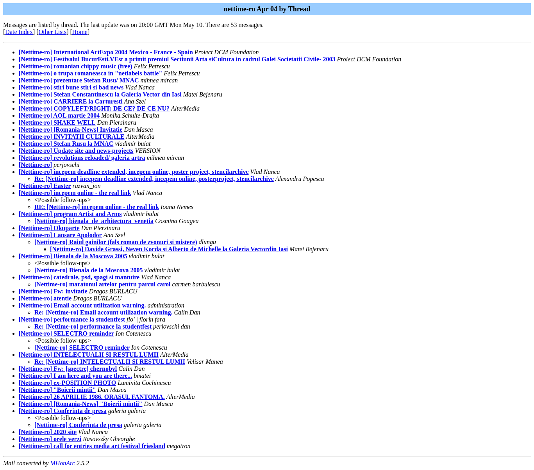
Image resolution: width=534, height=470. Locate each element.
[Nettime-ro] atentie (45, 298)
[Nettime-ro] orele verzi (50, 439)
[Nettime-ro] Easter (45, 185)
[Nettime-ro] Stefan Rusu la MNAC (66, 143)
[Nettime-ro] (35, 164)
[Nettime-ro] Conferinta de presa (63, 410)
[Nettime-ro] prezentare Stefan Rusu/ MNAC (79, 80)
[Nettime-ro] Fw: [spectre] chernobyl (68, 368)
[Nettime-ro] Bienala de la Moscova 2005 (73, 256)
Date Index (19, 32)
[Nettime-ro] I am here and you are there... (75, 375)
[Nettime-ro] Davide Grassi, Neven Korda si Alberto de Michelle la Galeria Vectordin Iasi (169, 249)
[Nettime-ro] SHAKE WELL (57, 122)
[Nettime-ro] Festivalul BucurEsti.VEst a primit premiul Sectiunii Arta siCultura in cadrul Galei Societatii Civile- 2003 (177, 59)
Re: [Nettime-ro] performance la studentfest (93, 326)
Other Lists (53, 32)
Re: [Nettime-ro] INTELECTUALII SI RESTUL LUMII (109, 361)
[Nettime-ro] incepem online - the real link (75, 192)
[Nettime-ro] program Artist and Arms (70, 214)
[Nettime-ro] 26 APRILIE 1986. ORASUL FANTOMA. (92, 396)
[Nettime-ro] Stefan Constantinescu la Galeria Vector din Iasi (100, 94)
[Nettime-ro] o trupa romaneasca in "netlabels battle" (90, 73)
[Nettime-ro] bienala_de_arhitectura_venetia (94, 221)
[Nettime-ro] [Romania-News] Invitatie (70, 129)
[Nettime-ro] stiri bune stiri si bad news (71, 87)
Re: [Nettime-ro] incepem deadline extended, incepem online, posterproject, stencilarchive (154, 178)
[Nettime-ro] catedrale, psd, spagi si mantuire (79, 277)
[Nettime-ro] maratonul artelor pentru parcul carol (102, 284)
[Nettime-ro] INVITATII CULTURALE (72, 136)
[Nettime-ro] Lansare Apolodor (60, 235)
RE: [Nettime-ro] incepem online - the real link (96, 207)
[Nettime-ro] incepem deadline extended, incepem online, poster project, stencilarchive (133, 171)
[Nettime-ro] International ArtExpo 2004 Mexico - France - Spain (106, 52)
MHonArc (62, 463)
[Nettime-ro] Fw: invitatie (53, 291)
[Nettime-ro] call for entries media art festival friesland (92, 446)
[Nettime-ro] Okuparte (49, 228)
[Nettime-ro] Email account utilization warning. (82, 305)
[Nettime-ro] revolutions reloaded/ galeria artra (82, 157)
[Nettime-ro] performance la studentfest (72, 319)
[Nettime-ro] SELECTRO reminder (66, 333)
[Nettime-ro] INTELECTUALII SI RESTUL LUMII (89, 354)
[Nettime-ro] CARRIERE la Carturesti (71, 101)
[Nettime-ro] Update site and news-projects (76, 150)
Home (80, 32)
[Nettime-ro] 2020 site (48, 432)
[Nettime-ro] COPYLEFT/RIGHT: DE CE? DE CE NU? (94, 108)
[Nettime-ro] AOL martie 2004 (59, 115)
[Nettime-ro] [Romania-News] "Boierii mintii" (81, 403)
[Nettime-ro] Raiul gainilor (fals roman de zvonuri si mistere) (115, 242)
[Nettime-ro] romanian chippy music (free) (75, 66)
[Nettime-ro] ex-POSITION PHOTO (67, 382)
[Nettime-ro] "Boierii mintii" (57, 389)
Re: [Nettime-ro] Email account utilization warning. (103, 312)
